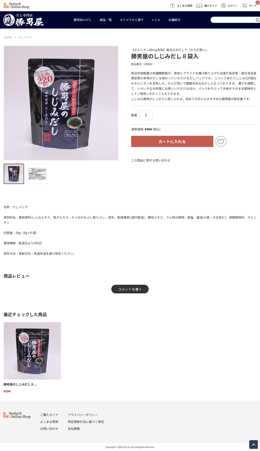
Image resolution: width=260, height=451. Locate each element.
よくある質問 (49, 421)
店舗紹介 (174, 20)
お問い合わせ (49, 428)
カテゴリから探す (132, 20)
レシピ (156, 20)
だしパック (25, 37)
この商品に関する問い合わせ (151, 160)
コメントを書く (130, 289)
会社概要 (74, 428)
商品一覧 (106, 20)
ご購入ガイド (49, 415)
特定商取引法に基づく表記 (86, 421)
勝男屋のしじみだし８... (20, 384)
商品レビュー (17, 276)
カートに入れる (172, 141)
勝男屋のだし (83, 20)
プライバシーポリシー (83, 415)
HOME (8, 37)
